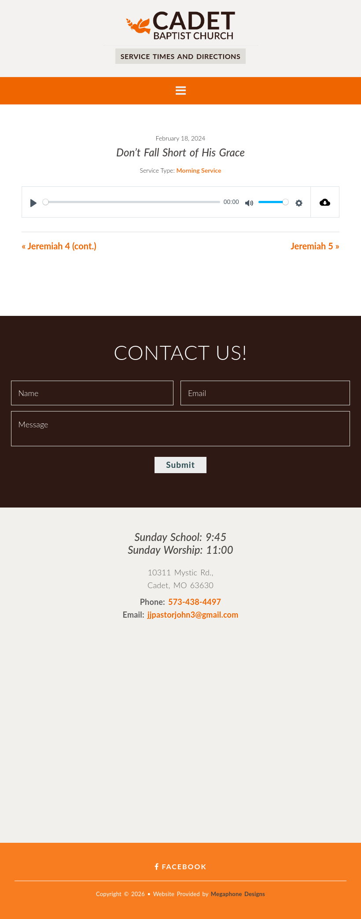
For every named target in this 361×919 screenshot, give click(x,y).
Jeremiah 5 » (315, 246)
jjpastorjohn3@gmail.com (193, 614)
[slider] (131, 202)
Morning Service (199, 170)
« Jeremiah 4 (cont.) (59, 246)
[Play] (33, 203)
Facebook (181, 866)
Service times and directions (180, 56)
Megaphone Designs (238, 893)
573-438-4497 (194, 602)
